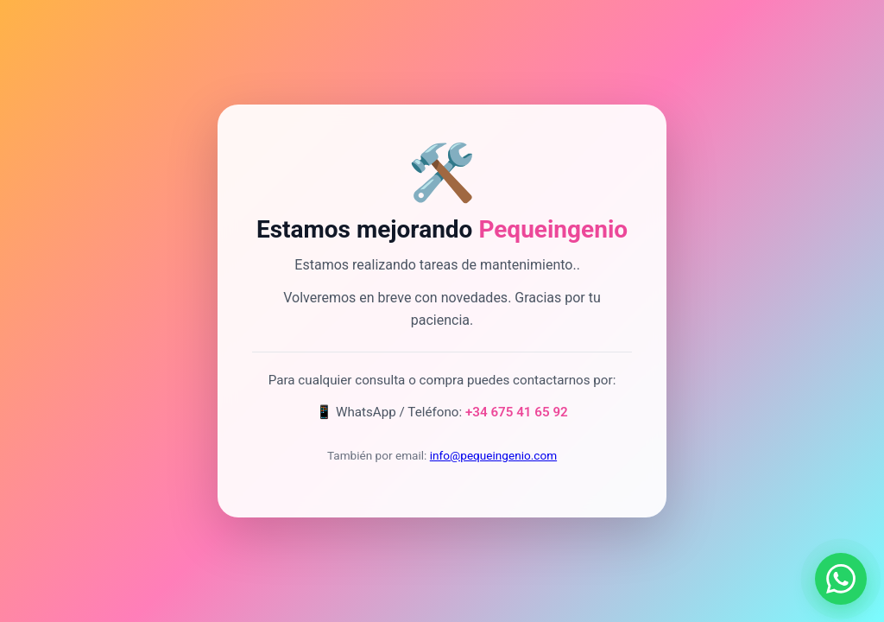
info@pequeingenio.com (493, 455)
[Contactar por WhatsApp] (841, 579)
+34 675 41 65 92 (516, 412)
